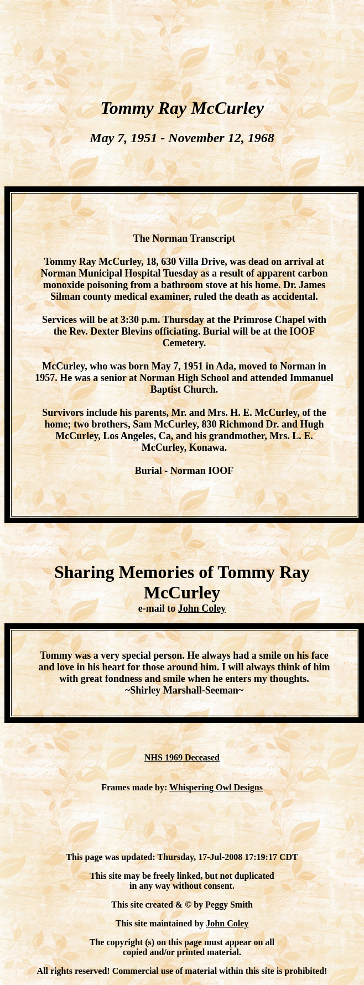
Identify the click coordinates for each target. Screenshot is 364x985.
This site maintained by (161, 923)
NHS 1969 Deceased (182, 757)
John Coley (202, 608)
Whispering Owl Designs (216, 787)
